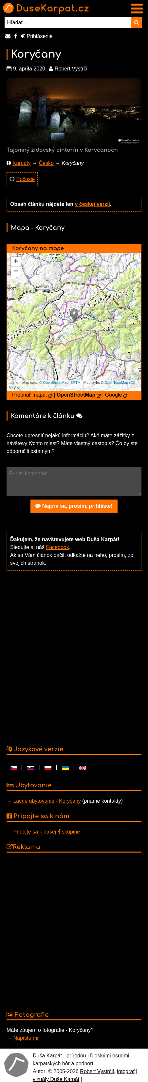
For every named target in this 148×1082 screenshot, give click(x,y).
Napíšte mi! (26, 1038)
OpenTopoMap (116, 382)
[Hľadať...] (68, 22)
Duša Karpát (47, 1055)
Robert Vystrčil (97, 1071)
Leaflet (14, 382)
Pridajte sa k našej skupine (46, 832)
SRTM (75, 382)
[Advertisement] (72, 653)
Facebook (57, 547)
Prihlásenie (37, 36)
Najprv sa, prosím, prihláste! (74, 506)
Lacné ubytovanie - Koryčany (47, 801)
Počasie (25, 179)
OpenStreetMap (55, 382)
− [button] (16, 272)
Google (113, 395)
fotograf (126, 1071)
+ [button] (16, 262)
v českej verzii (92, 204)
